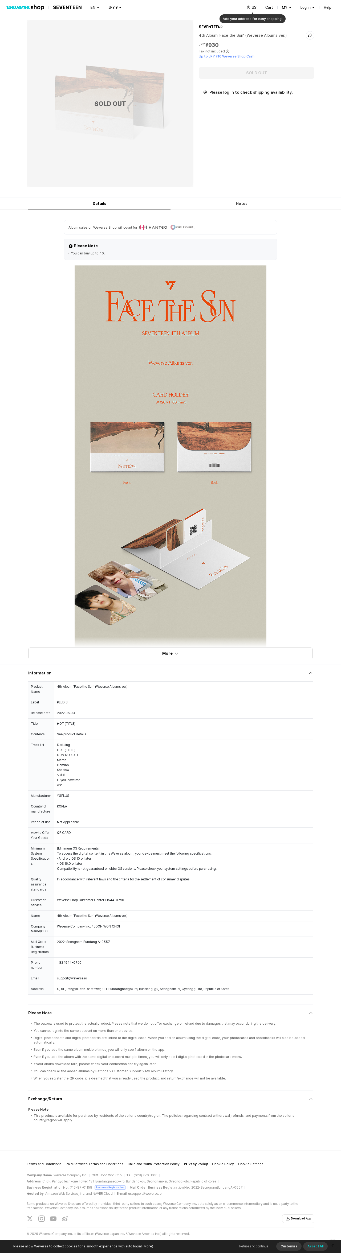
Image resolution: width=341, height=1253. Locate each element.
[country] (251, 7)
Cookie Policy (223, 1164)
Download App (298, 1219)
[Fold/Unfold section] (170, 673)
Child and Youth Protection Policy (154, 1164)
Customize (289, 1246)
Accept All (315, 1246)
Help (327, 7)
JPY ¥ (112, 7)
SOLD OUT (256, 73)
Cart (269, 7)
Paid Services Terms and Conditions (94, 1164)
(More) (147, 1246)
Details (99, 203)
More (170, 653)
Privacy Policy (196, 1164)
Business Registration (110, 1187)
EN (93, 7)
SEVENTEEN (210, 27)
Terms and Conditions (44, 1164)
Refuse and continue (253, 1246)
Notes (241, 203)
